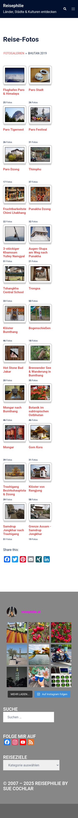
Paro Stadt (36, 90)
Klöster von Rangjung (37, 488)
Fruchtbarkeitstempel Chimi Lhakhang (14, 211)
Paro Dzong (11, 169)
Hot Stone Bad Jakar (13, 369)
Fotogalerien (14, 53)
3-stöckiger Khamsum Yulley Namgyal (14, 252)
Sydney (69, 811)
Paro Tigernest (13, 129)
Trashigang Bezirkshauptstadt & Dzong (14, 490)
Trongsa (34, 288)
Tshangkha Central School (13, 290)
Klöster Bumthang (10, 330)
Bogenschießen (40, 328)
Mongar (8, 447)
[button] (64, 9)
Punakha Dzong (40, 209)
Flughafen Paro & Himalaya (13, 92)
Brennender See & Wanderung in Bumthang (40, 371)
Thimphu (35, 169)
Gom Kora (36, 447)
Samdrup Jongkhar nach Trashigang (13, 530)
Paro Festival (38, 129)
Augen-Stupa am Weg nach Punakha (38, 252)
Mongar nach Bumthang (12, 409)
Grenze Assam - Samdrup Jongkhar (40, 530)
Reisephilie (13, 5)
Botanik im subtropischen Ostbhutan (39, 411)
